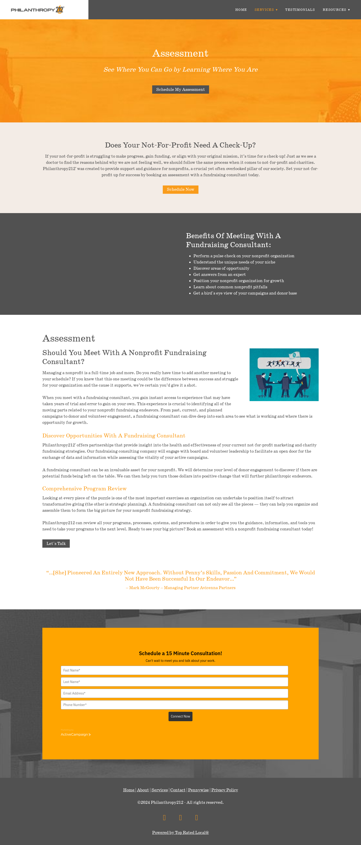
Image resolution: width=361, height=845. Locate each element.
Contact (178, 790)
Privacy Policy (224, 790)
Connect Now (180, 716)
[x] (180, 817)
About (143, 790)
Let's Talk (56, 543)
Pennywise (198, 790)
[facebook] (164, 817)
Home (241, 10)
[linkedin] (196, 817)
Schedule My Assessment (180, 89)
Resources (336, 10)
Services (266, 10)
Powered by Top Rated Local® (180, 832)
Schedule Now (180, 189)
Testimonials (300, 10)
